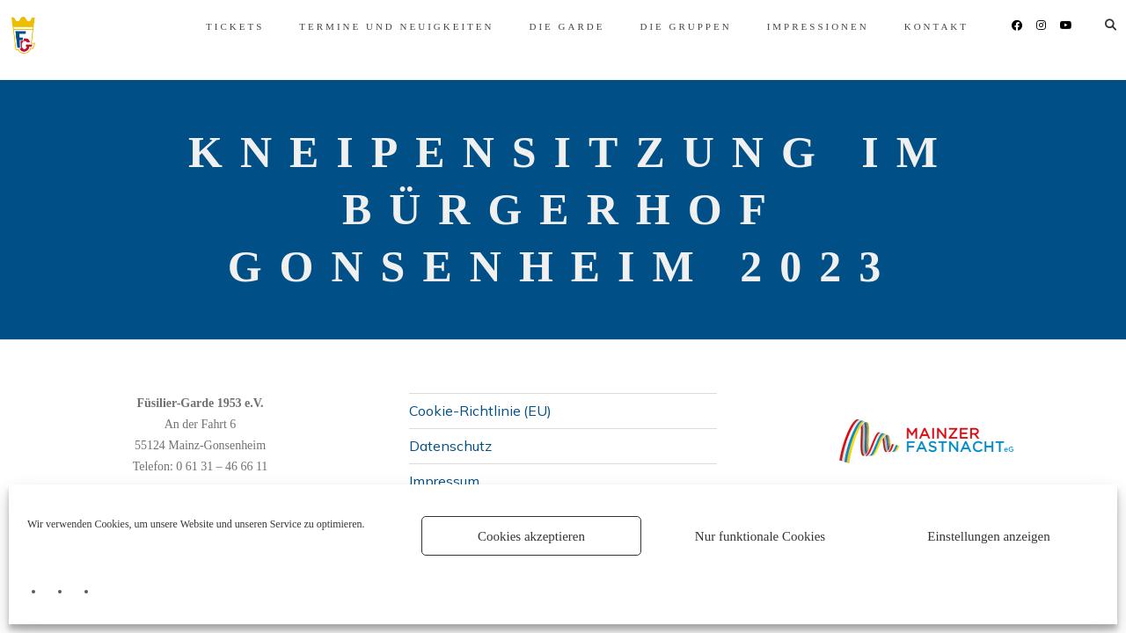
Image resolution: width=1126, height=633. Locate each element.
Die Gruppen (659, 26)
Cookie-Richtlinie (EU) (480, 409)
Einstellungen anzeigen (988, 536)
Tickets (208, 26)
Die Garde (540, 26)
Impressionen (792, 26)
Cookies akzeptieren (531, 536)
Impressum (444, 481)
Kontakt (910, 26)
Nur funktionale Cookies (760, 536)
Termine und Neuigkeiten (370, 26)
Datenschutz (450, 446)
